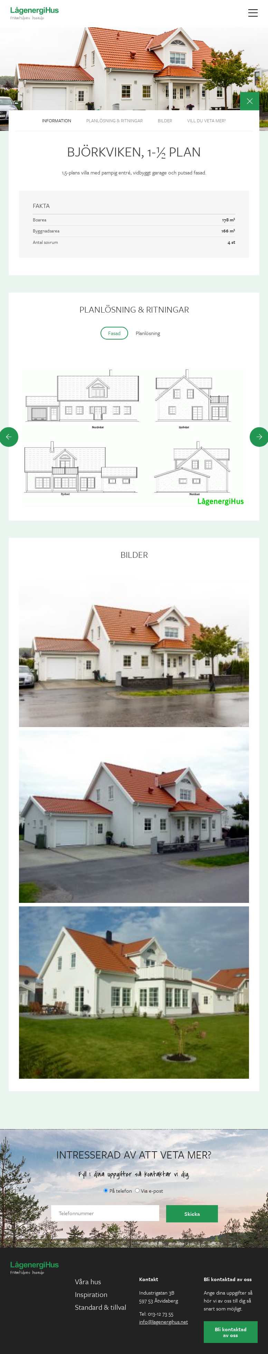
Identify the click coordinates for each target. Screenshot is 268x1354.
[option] (134, 436)
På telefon (118, 1190)
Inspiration (91, 1294)
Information (56, 120)
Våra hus (88, 1281)
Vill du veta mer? (206, 120)
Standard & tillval (100, 1307)
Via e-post (149, 1190)
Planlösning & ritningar (114, 120)
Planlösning (148, 333)
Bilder (165, 120)
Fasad (114, 333)
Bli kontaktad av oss (231, 1331)
